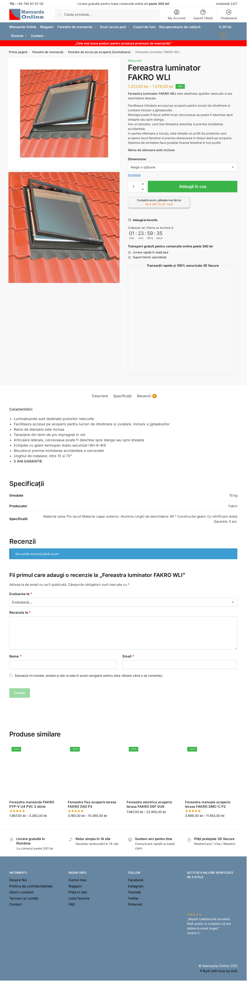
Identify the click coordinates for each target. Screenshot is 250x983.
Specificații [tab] (122, 396)
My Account (177, 14)
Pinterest (135, 904)
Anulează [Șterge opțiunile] (134, 175)
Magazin (75, 886)
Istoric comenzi (21, 892)
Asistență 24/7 (226, 4)
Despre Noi (18, 880)
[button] (228, 31)
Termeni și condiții (24, 898)
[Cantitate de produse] (133, 186)
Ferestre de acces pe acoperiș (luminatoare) (99, 52)
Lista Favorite (79, 898)
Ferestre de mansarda (47, 52)
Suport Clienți (203, 14)
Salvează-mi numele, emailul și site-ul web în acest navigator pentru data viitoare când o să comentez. (89, 675)
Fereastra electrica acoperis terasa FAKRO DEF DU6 (149, 804)
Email (128, 656)
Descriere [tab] (100, 396)
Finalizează (229, 14)
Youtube (134, 892)
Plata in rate (77, 892)
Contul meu (77, 880)
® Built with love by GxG (218, 971)
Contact (15, 904)
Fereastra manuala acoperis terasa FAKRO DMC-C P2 (207, 804)
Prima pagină (18, 52)
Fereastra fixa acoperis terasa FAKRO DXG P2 (92, 804)
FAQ (71, 904)
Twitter (133, 898)
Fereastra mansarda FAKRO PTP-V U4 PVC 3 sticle (31, 804)
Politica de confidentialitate (31, 886)
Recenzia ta (20, 612)
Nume (15, 656)
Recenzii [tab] (147, 396)
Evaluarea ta (20, 594)
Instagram (135, 886)
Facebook (135, 880)
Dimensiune (137, 159)
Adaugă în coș (192, 186)
